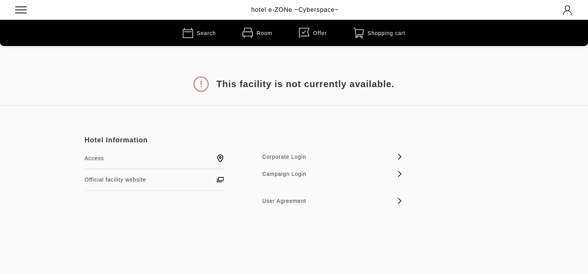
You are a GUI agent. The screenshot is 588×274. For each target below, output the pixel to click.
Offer (313, 33)
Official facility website (154, 179)
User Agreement (332, 201)
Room (257, 33)
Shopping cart (379, 33)
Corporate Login (332, 157)
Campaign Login (332, 174)
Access (154, 158)
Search (199, 33)
